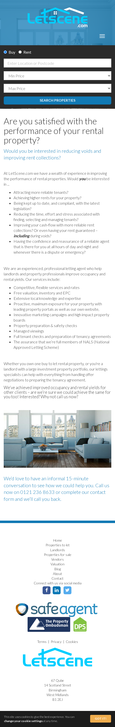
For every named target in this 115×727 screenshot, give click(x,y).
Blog (57, 569)
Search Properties (57, 100)
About (57, 574)
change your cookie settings (23, 721)
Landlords (57, 550)
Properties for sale (57, 554)
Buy (9, 52)
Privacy (56, 641)
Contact (57, 578)
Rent (24, 52)
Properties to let (58, 545)
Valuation (57, 564)
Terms (42, 641)
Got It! (100, 718)
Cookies (72, 641)
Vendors (57, 559)
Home (57, 540)
